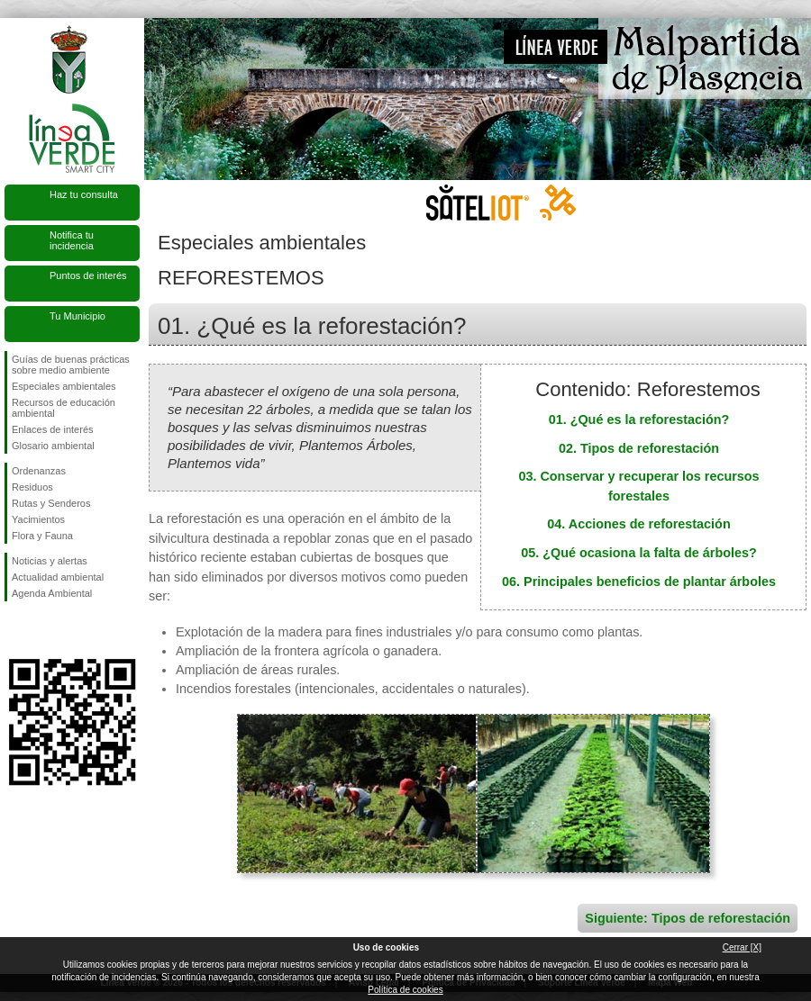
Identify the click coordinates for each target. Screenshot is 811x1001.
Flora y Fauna (42, 535)
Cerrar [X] (742, 947)
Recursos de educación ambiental (63, 408)
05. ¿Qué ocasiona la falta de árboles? (639, 553)
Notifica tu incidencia (72, 240)
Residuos (32, 487)
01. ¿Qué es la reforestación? (639, 419)
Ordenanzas (39, 470)
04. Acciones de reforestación (638, 524)
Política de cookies (405, 990)
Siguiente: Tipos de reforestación (687, 918)
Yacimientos (38, 519)
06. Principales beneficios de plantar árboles (639, 581)
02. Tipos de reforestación (639, 448)
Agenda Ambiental (52, 593)
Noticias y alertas (49, 560)
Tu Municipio (77, 316)
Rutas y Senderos (51, 503)
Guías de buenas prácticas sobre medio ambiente (71, 364)
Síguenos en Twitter (45, 630)
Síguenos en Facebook (15, 630)
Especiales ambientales (64, 386)
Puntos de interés (88, 275)
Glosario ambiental (53, 445)
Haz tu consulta (84, 194)
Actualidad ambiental (58, 577)
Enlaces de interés (53, 429)
